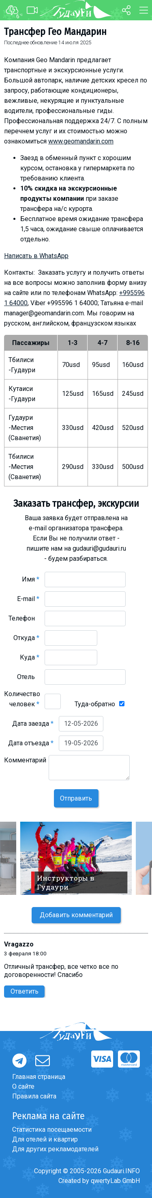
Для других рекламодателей (55, 1149)
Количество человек (22, 699)
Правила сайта (34, 1096)
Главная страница (38, 1077)
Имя (30, 579)
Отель (28, 677)
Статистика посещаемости (52, 1129)
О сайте (23, 1086)
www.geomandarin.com (80, 141)
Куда (29, 657)
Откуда (26, 638)
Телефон (24, 618)
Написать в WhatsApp (36, 256)
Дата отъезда (31, 743)
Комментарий (25, 765)
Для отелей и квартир (45, 1139)
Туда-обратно (95, 704)
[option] (76, 858)
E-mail (28, 599)
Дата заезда (33, 723)
